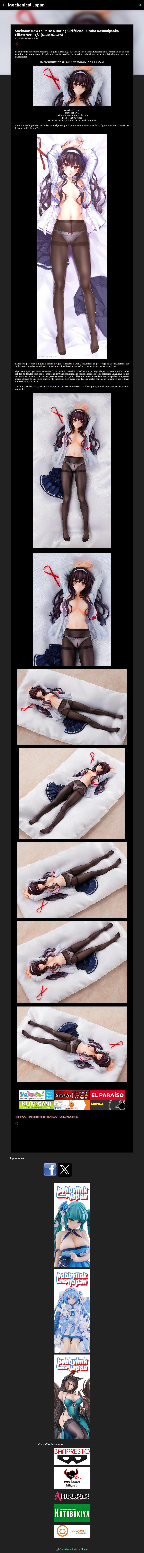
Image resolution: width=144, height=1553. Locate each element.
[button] (16, 44)
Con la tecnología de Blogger (72, 1549)
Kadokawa (21, 1117)
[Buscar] (140, 5)
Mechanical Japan (26, 4)
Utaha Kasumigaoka (69, 1117)
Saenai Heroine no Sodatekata (43, 1117)
